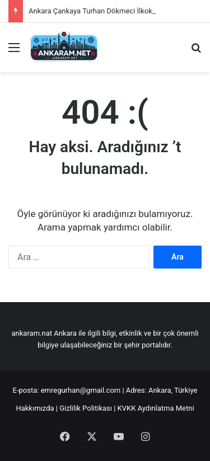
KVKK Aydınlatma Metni (156, 408)
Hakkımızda (35, 408)
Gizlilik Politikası (85, 408)
